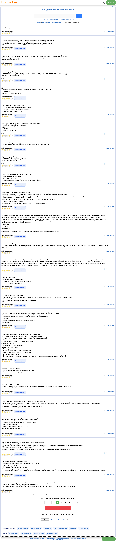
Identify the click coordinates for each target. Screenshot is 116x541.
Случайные (70, 19)
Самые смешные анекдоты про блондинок (72, 495)
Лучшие (62, 19)
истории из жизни (83, 528)
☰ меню (111, 3)
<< (33, 502)
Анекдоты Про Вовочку (60, 528)
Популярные (54, 19)
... (42, 502)
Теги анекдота (20, 48)
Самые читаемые (26, 533)
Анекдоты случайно (39, 533)
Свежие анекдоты (108, 539)
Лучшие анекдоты (13, 533)
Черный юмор (47, 528)
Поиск (79, 16)
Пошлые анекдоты (36, 528)
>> (82, 502)
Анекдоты (45, 19)
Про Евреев (73, 528)
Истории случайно (52, 533)
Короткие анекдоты (23, 528)
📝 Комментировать (108, 31)
